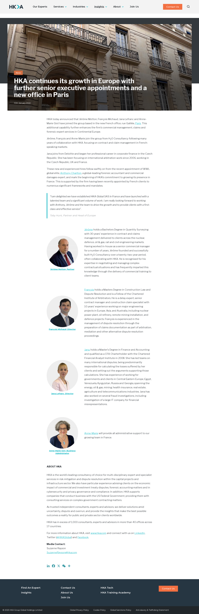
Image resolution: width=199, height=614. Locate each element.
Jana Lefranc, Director (62, 393)
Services (58, 6)
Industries (79, 6)
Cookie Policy (99, 610)
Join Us (134, 6)
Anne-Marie (91, 433)
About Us (67, 592)
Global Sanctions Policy (120, 610)
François (89, 289)
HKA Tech (107, 587)
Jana (87, 349)
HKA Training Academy (116, 592)
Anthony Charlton (70, 173)
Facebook (83, 537)
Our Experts (40, 6)
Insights (99, 6)
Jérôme (88, 229)
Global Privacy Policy (79, 610)
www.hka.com (98, 533)
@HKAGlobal (64, 537)
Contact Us (172, 7)
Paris (138, 123)
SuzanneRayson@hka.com (62, 552)
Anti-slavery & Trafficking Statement (152, 610)
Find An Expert (30, 587)
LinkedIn (140, 533)
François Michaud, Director (62, 329)
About (117, 6)
